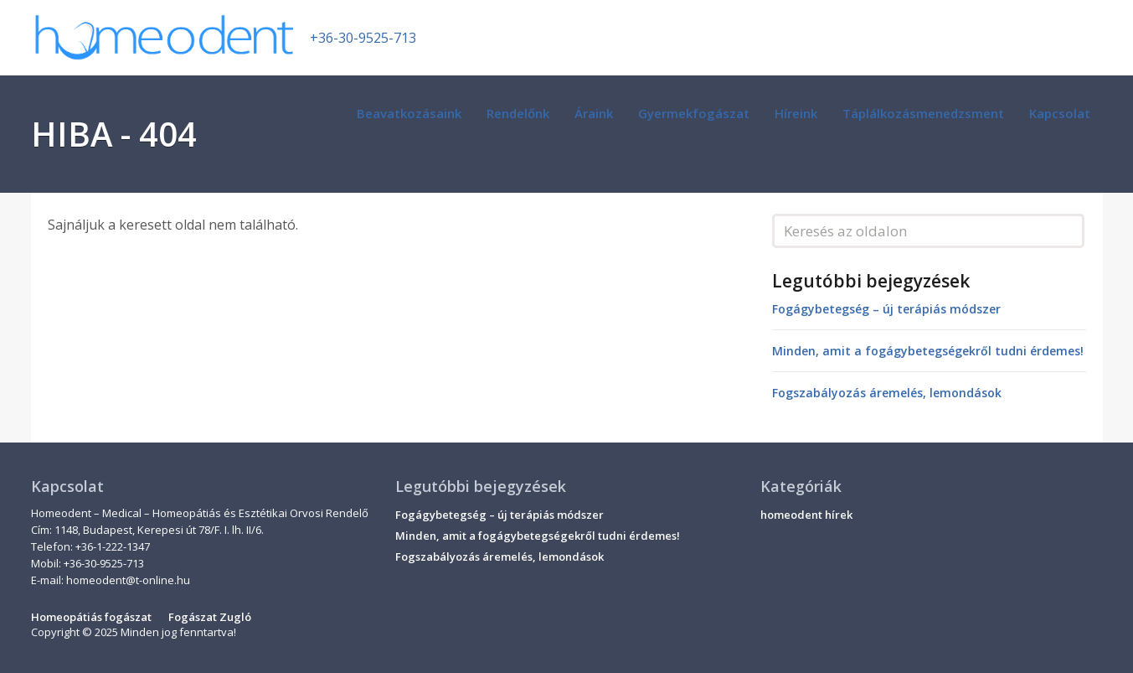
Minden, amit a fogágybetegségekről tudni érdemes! (928, 351)
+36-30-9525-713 (363, 37)
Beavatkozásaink (409, 113)
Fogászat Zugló (209, 616)
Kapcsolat (1059, 113)
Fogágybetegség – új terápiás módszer (886, 309)
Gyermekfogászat (693, 113)
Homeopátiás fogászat (91, 616)
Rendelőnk (518, 113)
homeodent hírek (806, 514)
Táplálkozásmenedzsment (923, 113)
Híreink (796, 113)
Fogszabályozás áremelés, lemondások (887, 393)
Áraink (593, 113)
